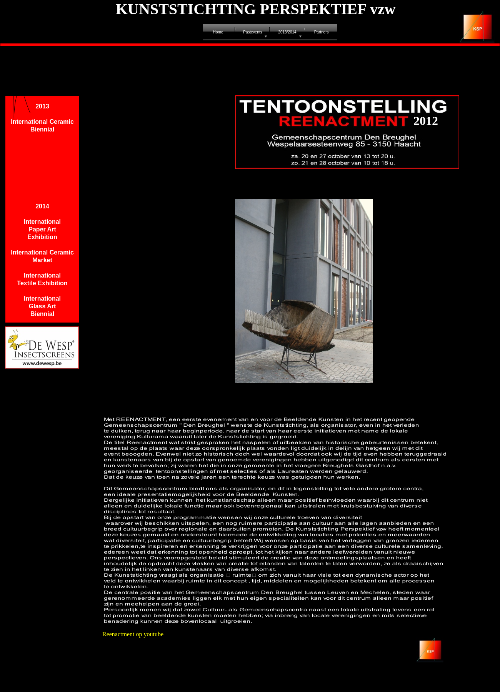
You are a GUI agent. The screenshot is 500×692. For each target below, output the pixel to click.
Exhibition (42, 237)
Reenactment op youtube (132, 634)
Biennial (42, 314)
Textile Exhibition (42, 283)
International (42, 221)
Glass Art (42, 306)
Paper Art (42, 229)
